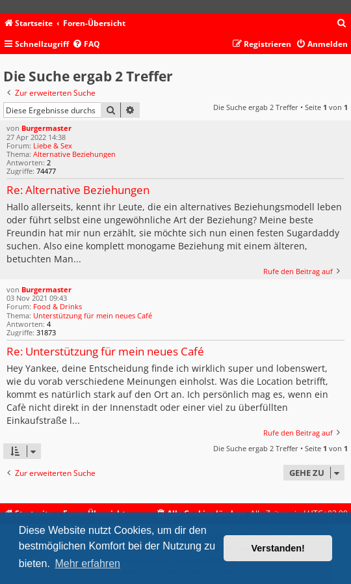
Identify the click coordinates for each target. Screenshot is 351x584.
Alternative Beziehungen (74, 154)
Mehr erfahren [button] (87, 563)
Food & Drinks (57, 306)
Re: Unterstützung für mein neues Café (105, 352)
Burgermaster (46, 128)
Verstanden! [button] (278, 548)
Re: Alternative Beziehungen (78, 190)
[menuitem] (342, 24)
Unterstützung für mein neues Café (92, 315)
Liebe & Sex (52, 145)
